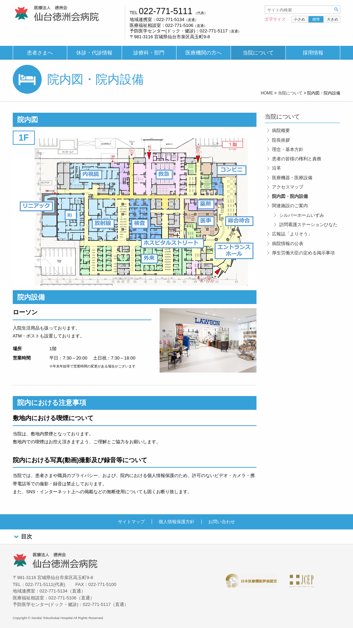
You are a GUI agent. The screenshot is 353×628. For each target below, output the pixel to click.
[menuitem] (40, 53)
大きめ (332, 19)
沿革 (276, 168)
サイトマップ (131, 521)
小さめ (299, 19)
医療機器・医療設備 (292, 177)
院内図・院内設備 (290, 196)
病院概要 (281, 130)
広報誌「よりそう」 (292, 233)
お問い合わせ (221, 521)
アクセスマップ (287, 187)
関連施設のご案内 (290, 205)
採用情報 (313, 52)
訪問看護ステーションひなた (308, 224)
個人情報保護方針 (176, 521)
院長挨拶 (281, 140)
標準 (316, 19)
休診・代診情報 (94, 52)
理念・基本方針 (287, 149)
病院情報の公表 (287, 243)
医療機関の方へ (203, 52)
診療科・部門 (148, 52)
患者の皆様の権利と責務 (296, 158)
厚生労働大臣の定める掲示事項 (303, 252)
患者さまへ (40, 52)
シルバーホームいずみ (301, 215)
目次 (22, 537)
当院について (258, 52)
